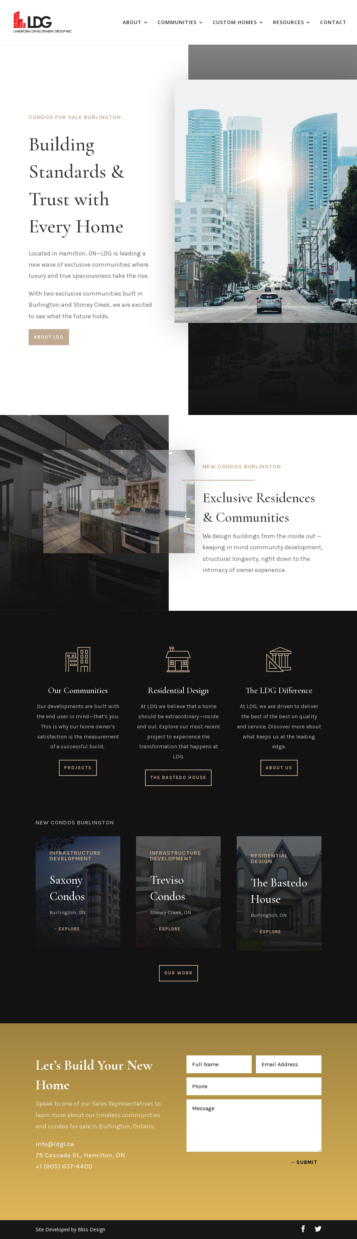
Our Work (178, 972)
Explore (69, 929)
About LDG (49, 337)
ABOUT (132, 22)
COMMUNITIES (177, 22)
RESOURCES (288, 22)
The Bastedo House (178, 777)
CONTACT (333, 22)
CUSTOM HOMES (235, 22)
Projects (78, 767)
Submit (307, 1162)
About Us (279, 767)
